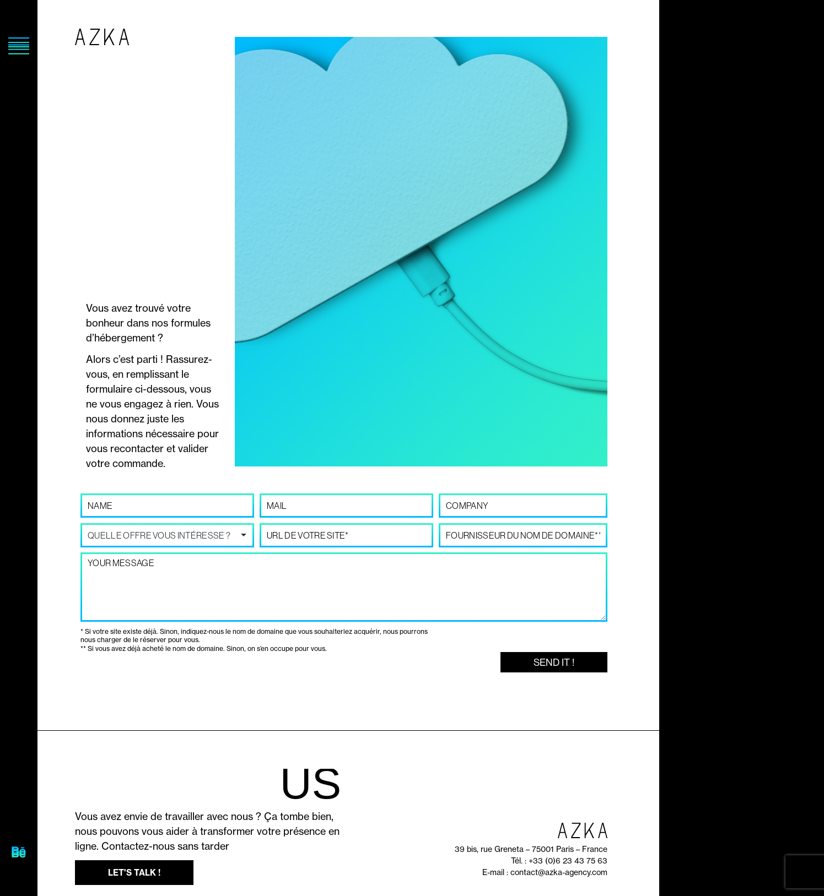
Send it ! (554, 662)
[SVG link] (19, 853)
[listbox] (167, 535)
